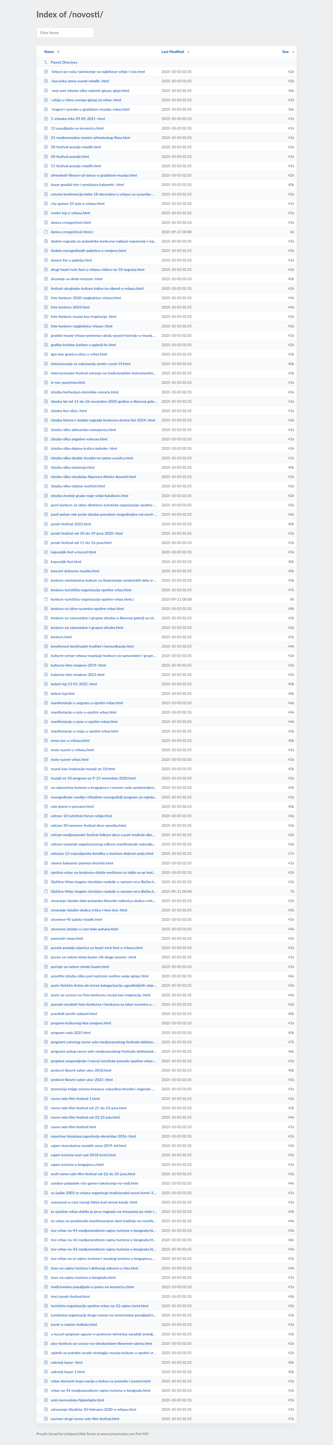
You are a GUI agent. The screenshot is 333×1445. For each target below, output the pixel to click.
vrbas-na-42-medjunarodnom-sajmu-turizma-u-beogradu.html (97, 1390)
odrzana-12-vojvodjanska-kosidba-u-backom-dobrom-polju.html (98, 853)
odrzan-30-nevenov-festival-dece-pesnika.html (85, 825)
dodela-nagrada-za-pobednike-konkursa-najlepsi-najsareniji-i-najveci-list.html (100, 241)
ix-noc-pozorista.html (64, 382)
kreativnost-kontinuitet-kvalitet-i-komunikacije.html (89, 646)
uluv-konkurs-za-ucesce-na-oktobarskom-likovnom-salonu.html (98, 1343)
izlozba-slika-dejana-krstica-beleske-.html (80, 448)
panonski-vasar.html (63, 938)
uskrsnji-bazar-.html (63, 1362)
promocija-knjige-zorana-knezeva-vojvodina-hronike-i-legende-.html (100, 1089)
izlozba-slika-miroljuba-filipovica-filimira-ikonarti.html (90, 476)
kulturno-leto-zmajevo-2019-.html (75, 665)
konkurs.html (58, 637)
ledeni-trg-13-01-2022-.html (70, 684)
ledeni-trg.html (59, 693)
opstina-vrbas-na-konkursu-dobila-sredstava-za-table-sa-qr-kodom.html (100, 872)
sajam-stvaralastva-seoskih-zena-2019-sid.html (85, 1145)
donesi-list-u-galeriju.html (68, 260)
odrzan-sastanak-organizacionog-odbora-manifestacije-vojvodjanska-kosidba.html (100, 844)
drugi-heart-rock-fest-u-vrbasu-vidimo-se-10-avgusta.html (94, 269)
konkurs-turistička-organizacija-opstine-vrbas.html (87, 590)
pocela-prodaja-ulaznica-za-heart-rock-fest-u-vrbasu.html (93, 947)
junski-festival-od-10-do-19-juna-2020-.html (83, 533)
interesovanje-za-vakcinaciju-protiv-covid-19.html (87, 363)
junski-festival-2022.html (67, 524)
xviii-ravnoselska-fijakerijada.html (74, 1400)
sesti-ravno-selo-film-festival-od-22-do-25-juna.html (89, 1174)
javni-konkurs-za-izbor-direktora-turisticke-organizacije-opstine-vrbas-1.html (100, 505)
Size (285, 51)
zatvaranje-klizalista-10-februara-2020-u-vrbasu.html (90, 1409)
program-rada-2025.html (67, 1032)
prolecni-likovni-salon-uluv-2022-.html (78, 1079)
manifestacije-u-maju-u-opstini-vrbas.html (81, 731)
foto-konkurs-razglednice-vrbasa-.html (78, 326)
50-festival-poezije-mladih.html (72, 147)
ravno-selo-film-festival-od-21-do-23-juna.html (85, 1108)
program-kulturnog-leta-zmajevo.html (77, 1023)
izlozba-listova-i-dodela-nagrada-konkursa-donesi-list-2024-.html (99, 420)
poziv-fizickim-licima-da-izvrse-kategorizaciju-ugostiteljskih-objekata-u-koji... (100, 985)
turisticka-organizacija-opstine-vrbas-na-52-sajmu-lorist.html (96, 1305)
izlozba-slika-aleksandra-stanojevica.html (80, 429)
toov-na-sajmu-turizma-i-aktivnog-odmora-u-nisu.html (91, 1268)
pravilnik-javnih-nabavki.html (70, 1013)
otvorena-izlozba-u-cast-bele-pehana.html (81, 929)
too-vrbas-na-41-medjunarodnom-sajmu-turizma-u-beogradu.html (100, 1230)
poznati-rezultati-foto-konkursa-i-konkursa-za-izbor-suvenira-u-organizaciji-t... (100, 1004)
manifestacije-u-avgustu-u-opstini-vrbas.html (83, 703)
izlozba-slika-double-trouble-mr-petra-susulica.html (88, 458)
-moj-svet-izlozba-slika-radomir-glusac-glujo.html (86, 90)
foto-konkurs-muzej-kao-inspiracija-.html (80, 316)
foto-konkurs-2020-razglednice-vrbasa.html (82, 297)
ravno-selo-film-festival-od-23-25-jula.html (82, 1117)
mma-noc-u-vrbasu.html (66, 740)
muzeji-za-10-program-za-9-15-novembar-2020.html (90, 778)
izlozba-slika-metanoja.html (69, 467)
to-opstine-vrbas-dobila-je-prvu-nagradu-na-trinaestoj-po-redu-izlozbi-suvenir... (100, 1211)
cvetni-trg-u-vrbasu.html (67, 213)
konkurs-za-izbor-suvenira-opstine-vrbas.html (84, 608)
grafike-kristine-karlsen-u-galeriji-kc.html (80, 344)
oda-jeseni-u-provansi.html (69, 806)
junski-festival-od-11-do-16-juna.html (77, 542)
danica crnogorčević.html (67, 222)
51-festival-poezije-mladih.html (72, 166)
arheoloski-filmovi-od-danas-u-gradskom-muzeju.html (90, 175)
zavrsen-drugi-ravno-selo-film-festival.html (81, 1418)
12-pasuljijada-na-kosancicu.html (74, 128)
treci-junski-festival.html (66, 1296)
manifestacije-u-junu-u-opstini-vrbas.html (80, 721)
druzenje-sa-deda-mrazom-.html (73, 279)
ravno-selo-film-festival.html (70, 1127)
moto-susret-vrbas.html (66, 759)
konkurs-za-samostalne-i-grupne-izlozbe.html (83, 627)
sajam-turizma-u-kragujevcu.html (74, 1164)
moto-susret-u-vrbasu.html (69, 750)
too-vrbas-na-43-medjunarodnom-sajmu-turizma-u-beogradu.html (100, 1249)
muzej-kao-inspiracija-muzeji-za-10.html (79, 769)
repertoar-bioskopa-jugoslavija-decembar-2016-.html (90, 1136)
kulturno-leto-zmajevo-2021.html (74, 674)
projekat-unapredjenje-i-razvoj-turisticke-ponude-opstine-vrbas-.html (100, 1061)
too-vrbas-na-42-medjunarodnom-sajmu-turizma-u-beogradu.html (100, 1240)
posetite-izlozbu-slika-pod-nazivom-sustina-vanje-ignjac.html (96, 976)
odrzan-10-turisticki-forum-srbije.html (78, 816)
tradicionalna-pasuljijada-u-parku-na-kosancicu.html (89, 1287)
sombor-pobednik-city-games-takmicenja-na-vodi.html (91, 1183)
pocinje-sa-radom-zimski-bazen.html (76, 966)
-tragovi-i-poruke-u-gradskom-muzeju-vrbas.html (86, 109)
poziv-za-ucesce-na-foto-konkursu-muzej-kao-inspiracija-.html (97, 995)
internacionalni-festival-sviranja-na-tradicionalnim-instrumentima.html (100, 373)
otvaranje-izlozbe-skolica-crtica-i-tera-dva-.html (85, 910)
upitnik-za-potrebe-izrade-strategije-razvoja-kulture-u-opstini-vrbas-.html (100, 1352)
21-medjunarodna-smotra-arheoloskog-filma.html (87, 137)
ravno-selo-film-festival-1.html (72, 1098)
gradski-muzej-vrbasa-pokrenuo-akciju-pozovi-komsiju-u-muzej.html (100, 335)
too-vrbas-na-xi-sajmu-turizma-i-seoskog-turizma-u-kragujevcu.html (100, 1258)
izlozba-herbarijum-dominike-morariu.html (81, 392)
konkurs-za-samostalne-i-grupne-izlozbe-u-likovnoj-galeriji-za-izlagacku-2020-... (100, 618)
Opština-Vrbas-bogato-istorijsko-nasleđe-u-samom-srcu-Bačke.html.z (100, 891)
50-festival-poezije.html (66, 156)
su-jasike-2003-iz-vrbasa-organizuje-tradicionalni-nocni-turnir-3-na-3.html (100, 1193)
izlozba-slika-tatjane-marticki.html (74, 486)
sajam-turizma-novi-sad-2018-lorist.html (80, 1155)
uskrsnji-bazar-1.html (64, 1371)
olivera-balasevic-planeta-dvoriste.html (78, 863)
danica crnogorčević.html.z (68, 232)
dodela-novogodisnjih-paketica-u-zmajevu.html (85, 250)
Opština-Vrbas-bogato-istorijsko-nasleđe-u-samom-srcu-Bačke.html (100, 881)
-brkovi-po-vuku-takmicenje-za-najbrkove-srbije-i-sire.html (94, 71)
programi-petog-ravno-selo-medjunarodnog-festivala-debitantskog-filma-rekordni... (100, 1051)
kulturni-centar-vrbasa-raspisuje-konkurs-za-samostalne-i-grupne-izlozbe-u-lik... (100, 655)
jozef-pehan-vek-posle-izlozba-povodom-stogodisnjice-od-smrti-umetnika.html (100, 514)
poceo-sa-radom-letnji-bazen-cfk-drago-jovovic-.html (90, 957)
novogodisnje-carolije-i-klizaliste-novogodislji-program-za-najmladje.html (100, 797)
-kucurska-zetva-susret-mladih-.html (76, 81)
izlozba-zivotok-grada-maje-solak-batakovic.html (86, 495)
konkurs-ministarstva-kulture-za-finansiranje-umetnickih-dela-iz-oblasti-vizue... (100, 580)
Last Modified (173, 51)
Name (49, 51)
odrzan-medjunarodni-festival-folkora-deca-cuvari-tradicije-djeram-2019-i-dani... (100, 834)
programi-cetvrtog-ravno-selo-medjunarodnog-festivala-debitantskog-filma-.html (100, 1042)
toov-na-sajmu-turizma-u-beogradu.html (80, 1277)
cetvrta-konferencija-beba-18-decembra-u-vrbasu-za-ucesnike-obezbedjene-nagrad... (100, 194)
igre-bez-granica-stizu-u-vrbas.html (75, 354)
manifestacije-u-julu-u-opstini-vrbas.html (80, 712)
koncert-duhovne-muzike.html (71, 571)
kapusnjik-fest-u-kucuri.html (70, 552)
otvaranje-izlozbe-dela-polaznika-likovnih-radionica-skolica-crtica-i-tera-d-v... (100, 900)
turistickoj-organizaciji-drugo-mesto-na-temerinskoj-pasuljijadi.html (100, 1315)
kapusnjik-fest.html (62, 561)
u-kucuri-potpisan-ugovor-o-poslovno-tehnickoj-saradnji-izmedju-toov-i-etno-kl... (100, 1334)
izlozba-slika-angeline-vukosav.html (75, 439)
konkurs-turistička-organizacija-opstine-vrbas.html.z (89, 599)
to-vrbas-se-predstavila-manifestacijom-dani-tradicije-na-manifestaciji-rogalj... (100, 1221)
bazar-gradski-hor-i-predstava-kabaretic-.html (84, 184)
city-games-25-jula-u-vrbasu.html (74, 203)
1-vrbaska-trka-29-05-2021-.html (74, 118)
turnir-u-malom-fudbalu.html (70, 1324)
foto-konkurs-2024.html (66, 307)
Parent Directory (61, 62)
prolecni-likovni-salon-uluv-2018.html (77, 1070)
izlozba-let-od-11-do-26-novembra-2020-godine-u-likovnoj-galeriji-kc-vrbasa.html (100, 401)
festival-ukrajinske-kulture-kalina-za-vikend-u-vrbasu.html (93, 288)
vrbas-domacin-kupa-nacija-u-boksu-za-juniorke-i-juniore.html (97, 1381)
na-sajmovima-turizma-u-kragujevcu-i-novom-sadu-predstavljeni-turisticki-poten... (100, 787)
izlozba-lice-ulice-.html (65, 410)
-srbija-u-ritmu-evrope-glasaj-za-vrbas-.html (82, 100)
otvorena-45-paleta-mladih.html (73, 919)
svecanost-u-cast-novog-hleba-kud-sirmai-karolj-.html (90, 1202)
